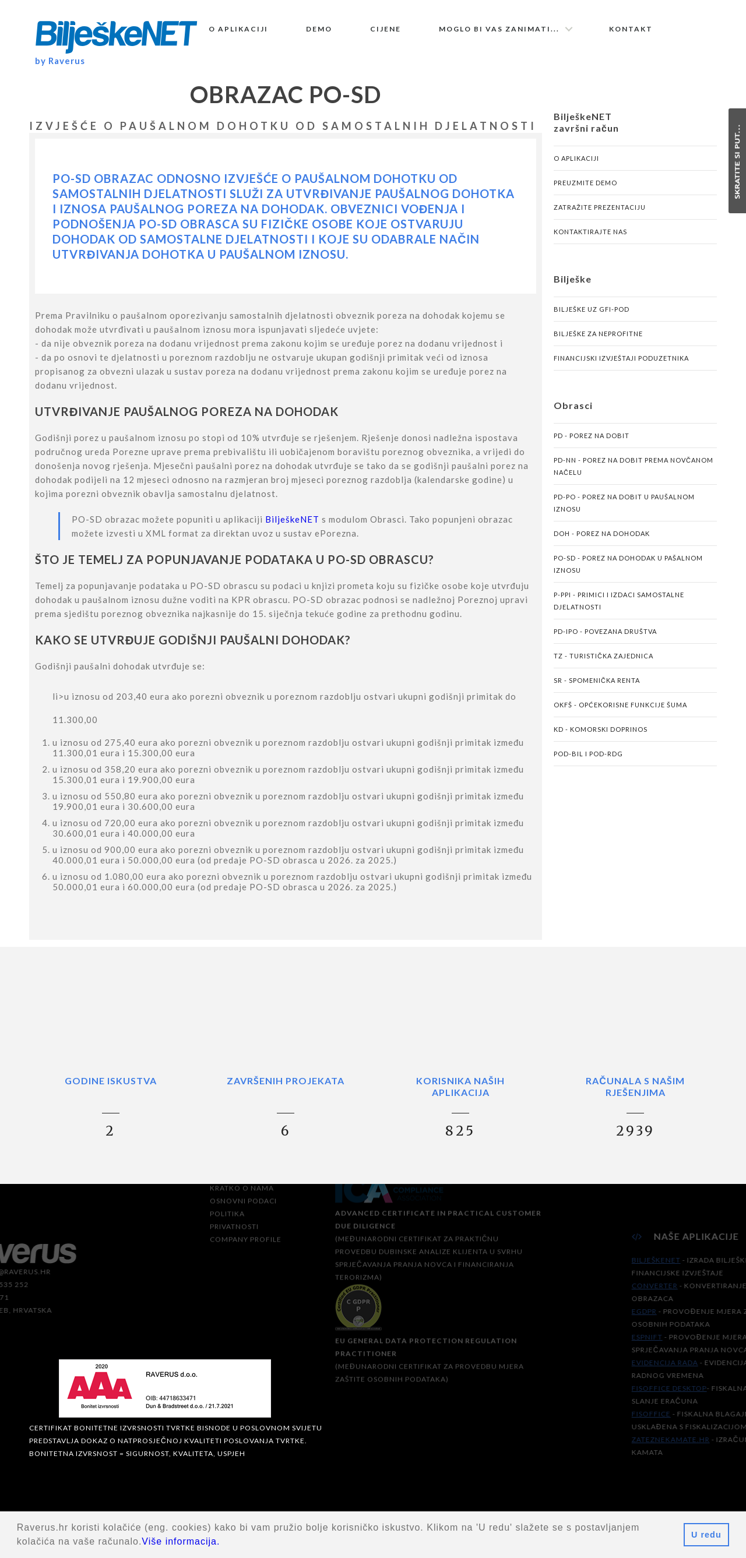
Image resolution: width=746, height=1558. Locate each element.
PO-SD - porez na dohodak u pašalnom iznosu (628, 575)
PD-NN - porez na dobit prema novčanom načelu (633, 477)
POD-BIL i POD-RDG (588, 765)
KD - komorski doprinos (601, 740)
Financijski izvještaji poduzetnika (621, 369)
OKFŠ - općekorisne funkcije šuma (620, 716)
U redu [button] (706, 1534)
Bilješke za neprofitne (598, 344)
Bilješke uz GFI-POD (591, 320)
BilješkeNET (292, 530)
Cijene (385, 28)
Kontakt (631, 28)
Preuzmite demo (585, 194)
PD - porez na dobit (591, 446)
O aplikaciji (238, 28)
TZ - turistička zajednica (603, 667)
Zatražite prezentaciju (600, 218)
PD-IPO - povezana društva (605, 642)
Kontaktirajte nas (590, 242)
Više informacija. (181, 1541)
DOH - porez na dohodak (602, 544)
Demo (319, 28)
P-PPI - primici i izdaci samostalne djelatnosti (619, 612)
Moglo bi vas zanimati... (499, 28)
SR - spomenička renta (597, 691)
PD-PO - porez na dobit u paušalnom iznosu (624, 514)
